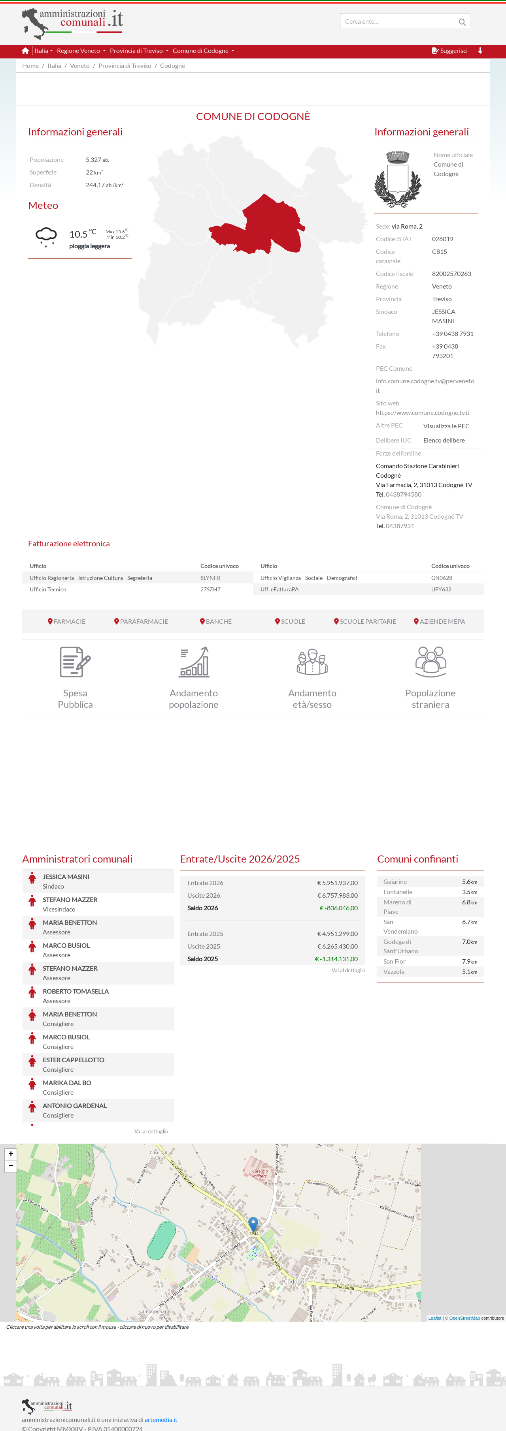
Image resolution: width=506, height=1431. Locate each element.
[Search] (399, 20)
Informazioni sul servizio (55, 1379)
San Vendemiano (400, 926)
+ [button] (10, 1095)
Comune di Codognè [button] (201, 50)
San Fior (394, 961)
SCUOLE (293, 621)
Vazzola (393, 971)
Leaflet (435, 1259)
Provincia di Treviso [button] (137, 50)
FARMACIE (69, 621)
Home (30, 65)
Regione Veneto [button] (79, 50)
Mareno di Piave (397, 906)
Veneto (80, 65)
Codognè (172, 65)
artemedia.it (161, 1360)
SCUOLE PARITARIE (368, 621)
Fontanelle (397, 891)
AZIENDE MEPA (442, 621)
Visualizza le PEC (446, 425)
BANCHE (219, 621)
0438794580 (403, 494)
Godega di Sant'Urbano (400, 946)
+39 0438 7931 (453, 333)
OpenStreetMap (464, 1259)
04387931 (400, 525)
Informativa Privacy (118, 1379)
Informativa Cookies (177, 1379)
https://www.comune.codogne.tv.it (423, 412)
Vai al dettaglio (151, 1072)
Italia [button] (41, 50)
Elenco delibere (444, 440)
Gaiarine (395, 881)
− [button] (10, 1107)
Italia (54, 65)
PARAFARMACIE (144, 621)
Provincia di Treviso (124, 65)
